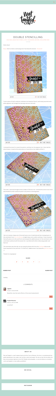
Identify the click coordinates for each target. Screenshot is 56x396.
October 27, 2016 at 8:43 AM (12, 290)
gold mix (9, 40)
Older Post (49, 270)
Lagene (9, 288)
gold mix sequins (48, 248)
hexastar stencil (18, 40)
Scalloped (41, 246)
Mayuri (5, 48)
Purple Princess (11, 300)
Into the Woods (29, 40)
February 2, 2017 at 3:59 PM (12, 302)
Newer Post (7, 270)
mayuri (37, 40)
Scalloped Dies (44, 40)
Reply (51, 296)
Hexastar (39, 48)
